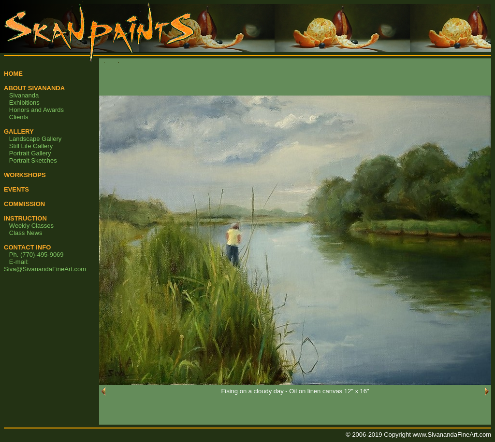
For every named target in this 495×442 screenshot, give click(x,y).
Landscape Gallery (35, 138)
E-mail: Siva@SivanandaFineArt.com (45, 265)
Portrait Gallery (30, 153)
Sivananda (24, 95)
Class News (26, 232)
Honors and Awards (36, 109)
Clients (19, 117)
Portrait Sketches (33, 160)
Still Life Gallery (31, 146)
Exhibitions (24, 102)
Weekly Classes (31, 225)
